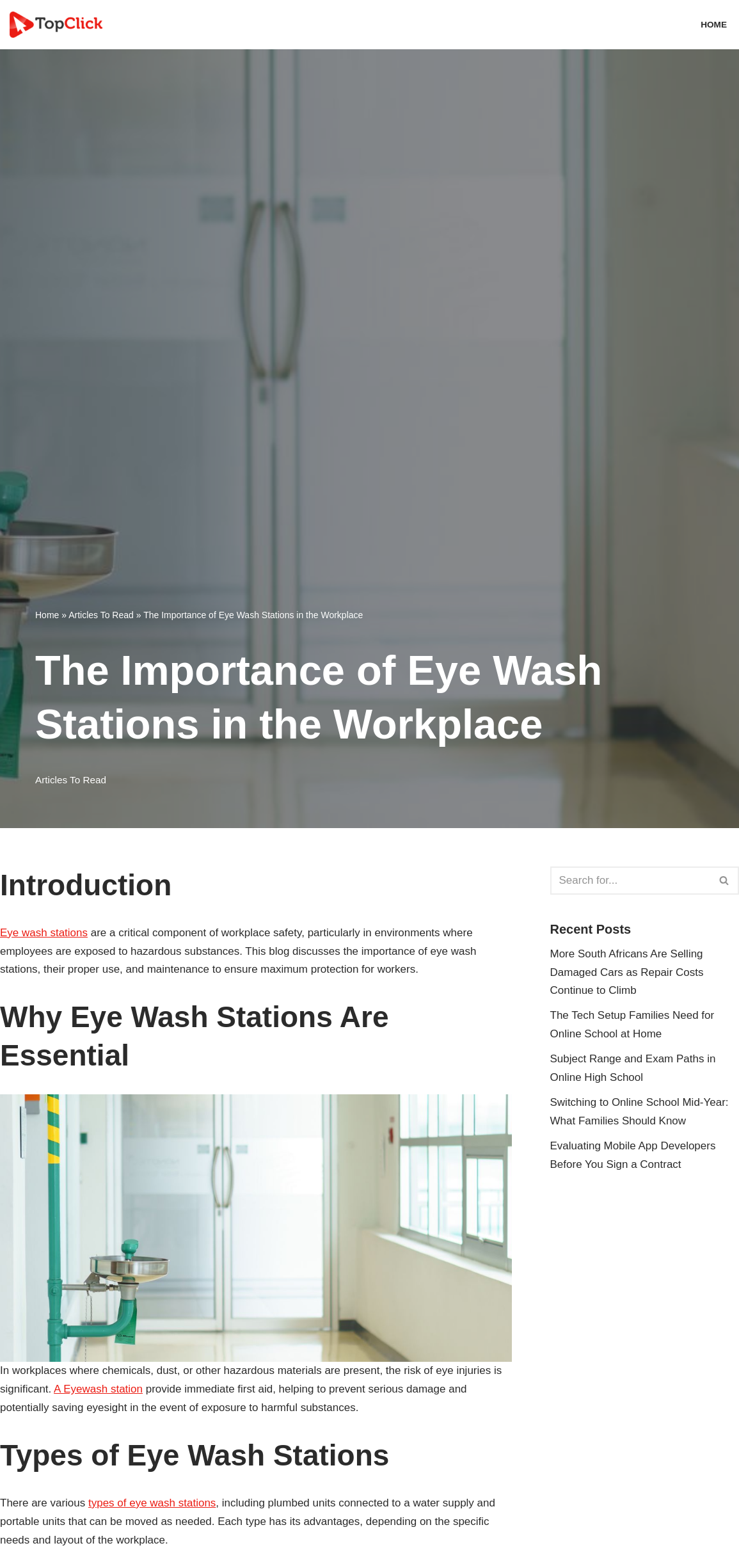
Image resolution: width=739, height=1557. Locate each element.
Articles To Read (101, 615)
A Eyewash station (98, 1389)
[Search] (630, 880)
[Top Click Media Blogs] (59, 25)
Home (714, 24)
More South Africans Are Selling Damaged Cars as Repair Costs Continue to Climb (627, 972)
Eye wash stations (44, 933)
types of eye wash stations (152, 1503)
